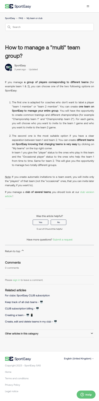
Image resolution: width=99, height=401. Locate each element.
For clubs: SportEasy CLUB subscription (27, 295)
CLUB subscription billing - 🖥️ (22, 308)
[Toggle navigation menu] (88, 6)
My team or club (35, 18)
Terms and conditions (17, 378)
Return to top (14, 251)
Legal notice (11, 391)
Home (8, 371)
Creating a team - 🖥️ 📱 (19, 315)
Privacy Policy (12, 384)
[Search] (49, 27)
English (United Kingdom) (79, 358)
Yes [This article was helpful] (40, 222)
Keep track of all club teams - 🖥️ (24, 301)
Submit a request (63, 239)
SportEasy (10, 18)
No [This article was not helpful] (58, 222)
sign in (16, 279)
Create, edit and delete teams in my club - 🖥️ (31, 321)
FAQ (21, 18)
